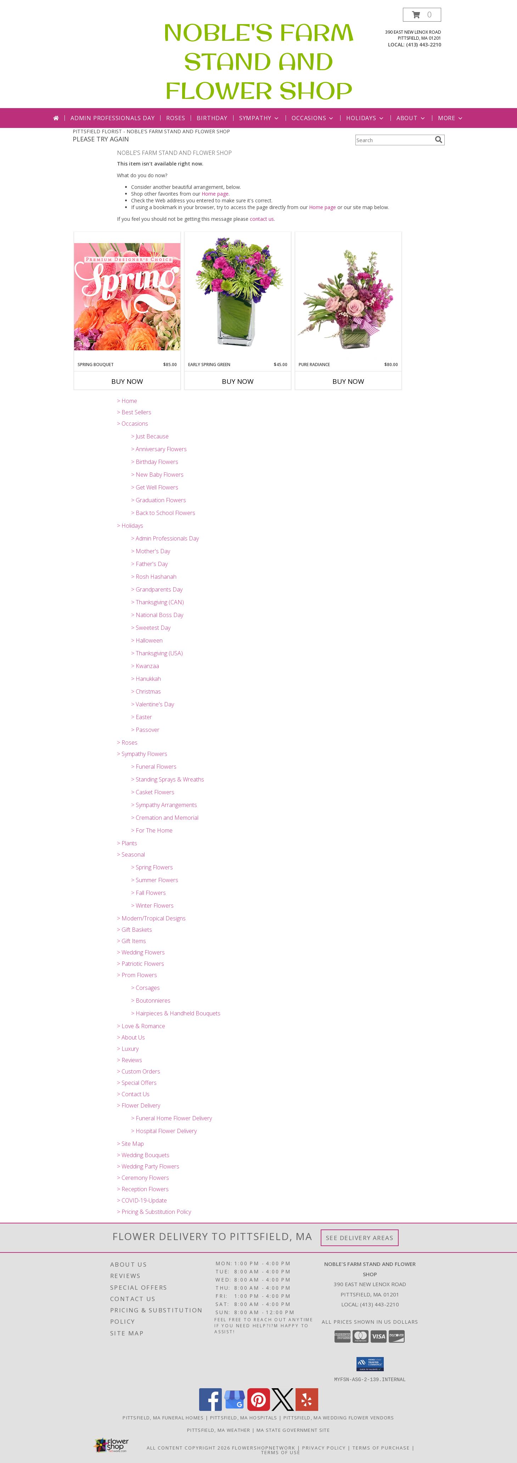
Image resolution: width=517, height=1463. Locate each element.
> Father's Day (149, 564)
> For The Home (152, 830)
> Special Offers (137, 1083)
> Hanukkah (146, 679)
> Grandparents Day (156, 589)
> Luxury (128, 1049)
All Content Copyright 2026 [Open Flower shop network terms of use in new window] (188, 1447)
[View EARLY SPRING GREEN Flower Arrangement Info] (238, 296)
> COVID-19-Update (142, 1200)
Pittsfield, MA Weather (219, 1429)
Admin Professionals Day (112, 118)
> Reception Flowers (143, 1189)
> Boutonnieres (150, 1000)
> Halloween (147, 640)
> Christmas (146, 691)
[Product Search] (394, 140)
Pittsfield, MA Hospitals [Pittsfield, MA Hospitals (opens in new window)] (243, 1417)
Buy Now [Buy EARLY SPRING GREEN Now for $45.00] (238, 381)
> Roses (127, 742)
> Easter (141, 717)
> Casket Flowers (152, 792)
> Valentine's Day (152, 704)
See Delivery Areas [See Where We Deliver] (360, 1238)
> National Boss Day (157, 615)
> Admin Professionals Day (165, 538)
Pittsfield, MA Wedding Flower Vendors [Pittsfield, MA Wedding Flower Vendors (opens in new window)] (338, 1417)
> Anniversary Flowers (159, 449)
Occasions (313, 118)
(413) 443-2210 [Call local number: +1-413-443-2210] (423, 44)
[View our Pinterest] (258, 1408)
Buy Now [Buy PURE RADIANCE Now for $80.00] (348, 381)
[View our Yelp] (307, 1408)
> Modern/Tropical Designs (151, 918)
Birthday (212, 118)
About (411, 118)
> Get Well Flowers (154, 487)
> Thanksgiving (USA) (157, 653)
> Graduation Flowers (158, 500)
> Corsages (145, 988)
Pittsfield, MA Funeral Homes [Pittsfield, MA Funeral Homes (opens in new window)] (163, 1417)
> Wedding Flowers (141, 952)
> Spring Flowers (152, 867)
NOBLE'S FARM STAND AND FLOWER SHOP (258, 61)
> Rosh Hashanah (153, 577)
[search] (438, 140)
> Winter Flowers (152, 905)
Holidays (365, 118)
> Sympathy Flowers (142, 754)
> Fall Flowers (148, 893)
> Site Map (130, 1144)
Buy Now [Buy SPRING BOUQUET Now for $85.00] (127, 381)
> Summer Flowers (154, 880)
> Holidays (130, 525)
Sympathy (259, 118)
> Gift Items (131, 941)
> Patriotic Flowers (140, 964)
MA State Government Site (293, 1429)
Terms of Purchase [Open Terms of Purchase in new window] (381, 1447)
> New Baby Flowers (157, 474)
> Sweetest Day (150, 628)
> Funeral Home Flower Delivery (171, 1118)
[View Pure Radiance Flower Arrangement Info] (348, 296)
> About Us (131, 1037)
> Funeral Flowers (153, 766)
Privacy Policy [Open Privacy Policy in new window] (324, 1447)
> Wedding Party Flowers (148, 1166)
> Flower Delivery (138, 1105)
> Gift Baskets (134, 930)
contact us (262, 218)
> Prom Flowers (137, 975)
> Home (127, 401)
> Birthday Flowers (154, 462)
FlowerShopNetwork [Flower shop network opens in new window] (264, 1447)
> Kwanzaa (145, 666)
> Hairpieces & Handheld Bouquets (175, 1013)
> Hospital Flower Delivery (164, 1131)
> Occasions (132, 423)
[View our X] (282, 1408)
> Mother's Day (150, 551)
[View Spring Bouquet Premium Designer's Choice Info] (127, 296)
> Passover (145, 730)
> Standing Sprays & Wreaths (167, 779)
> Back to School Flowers (163, 513)
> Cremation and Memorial (164, 818)
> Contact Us (133, 1094)
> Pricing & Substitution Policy (154, 1212)
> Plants (127, 843)
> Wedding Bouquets (143, 1155)
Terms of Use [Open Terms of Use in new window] (280, 1452)
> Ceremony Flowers (143, 1178)
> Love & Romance (141, 1026)
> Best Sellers (134, 412)
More (451, 118)
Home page (215, 193)
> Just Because (150, 436)
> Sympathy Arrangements (164, 805)
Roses (175, 118)
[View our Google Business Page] (234, 1408)
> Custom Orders (138, 1071)
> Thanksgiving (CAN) (157, 602)
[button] (422, 15)
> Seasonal (131, 854)
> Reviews (129, 1060)
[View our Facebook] (210, 1408)
